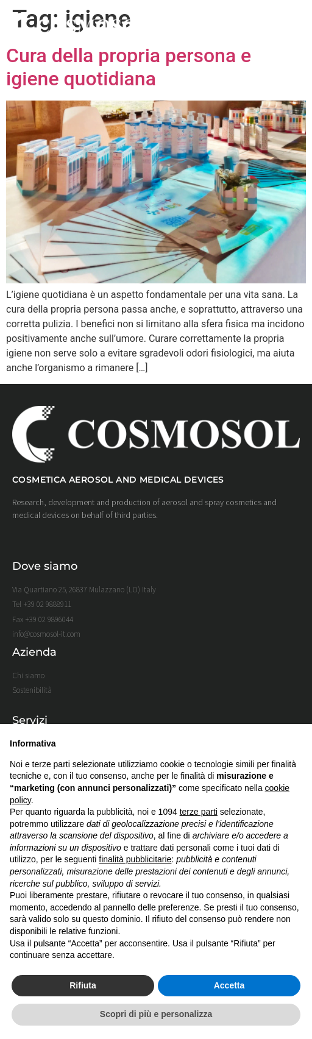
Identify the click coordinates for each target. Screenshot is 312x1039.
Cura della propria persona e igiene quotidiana (128, 67)
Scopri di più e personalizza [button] (156, 1014)
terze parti (199, 812)
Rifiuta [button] (82, 985)
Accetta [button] (229, 985)
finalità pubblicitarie (135, 859)
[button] (289, 26)
